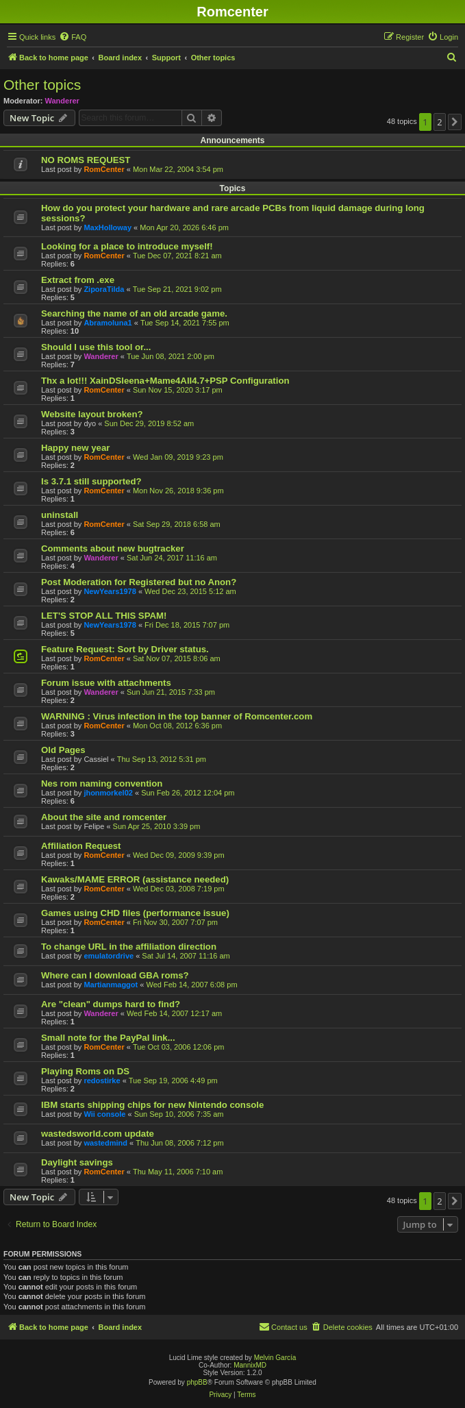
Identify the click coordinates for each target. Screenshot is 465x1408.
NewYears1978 (110, 591)
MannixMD (250, 1365)
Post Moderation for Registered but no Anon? (138, 582)
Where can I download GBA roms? (115, 975)
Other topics (42, 84)
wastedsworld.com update (97, 1133)
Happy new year (75, 448)
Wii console (104, 1114)
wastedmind (105, 1143)
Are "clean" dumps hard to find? (110, 1004)
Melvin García (275, 1357)
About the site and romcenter (103, 817)
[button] (455, 122)
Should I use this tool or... (96, 347)
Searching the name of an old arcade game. (134, 313)
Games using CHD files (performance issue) (135, 913)
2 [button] (439, 122)
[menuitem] (72, 37)
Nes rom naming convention (101, 783)
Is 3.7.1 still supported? (91, 481)
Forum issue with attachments (106, 683)
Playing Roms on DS (85, 1071)
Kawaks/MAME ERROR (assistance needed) (135, 879)
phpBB (197, 1382)
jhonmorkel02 (108, 793)
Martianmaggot (111, 984)
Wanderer (62, 101)
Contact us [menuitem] (283, 1326)
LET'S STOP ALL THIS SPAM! (103, 615)
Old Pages (63, 750)
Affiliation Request (81, 846)
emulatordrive (109, 956)
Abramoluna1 (107, 323)
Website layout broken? (92, 414)
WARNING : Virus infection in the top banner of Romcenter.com (176, 716)
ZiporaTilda (104, 289)
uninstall (59, 515)
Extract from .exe (77, 280)
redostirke (102, 1080)
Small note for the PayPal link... (108, 1038)
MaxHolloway (107, 227)
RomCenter (104, 169)
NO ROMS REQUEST (85, 160)
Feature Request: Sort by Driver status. (125, 649)
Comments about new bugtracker (112, 548)
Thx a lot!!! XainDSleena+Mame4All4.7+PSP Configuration (165, 380)
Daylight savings (77, 1162)
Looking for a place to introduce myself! (127, 246)
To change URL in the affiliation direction (128, 946)
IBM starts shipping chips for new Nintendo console (152, 1105)
